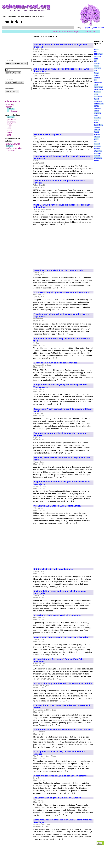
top (99, 843)
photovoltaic (12, 122)
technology (9, 104)
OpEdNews (97, 108)
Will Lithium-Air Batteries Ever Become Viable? (57, 506)
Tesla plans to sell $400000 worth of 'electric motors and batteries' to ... (62, 157)
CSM (95, 61)
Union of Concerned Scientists (97, 146)
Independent (98, 82)
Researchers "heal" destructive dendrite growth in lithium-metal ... (63, 410)
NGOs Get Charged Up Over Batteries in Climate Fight (61, 292)
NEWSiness (98, 96)
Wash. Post (97, 151)
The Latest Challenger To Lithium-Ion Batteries (57, 798)
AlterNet (96, 49)
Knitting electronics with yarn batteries (53, 569)
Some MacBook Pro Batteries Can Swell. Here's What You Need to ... (62, 821)
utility (10, 130)
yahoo (94, 28)
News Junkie (98, 101)
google (87, 28)
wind (9, 135)
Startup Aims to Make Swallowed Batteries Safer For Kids (62, 729)
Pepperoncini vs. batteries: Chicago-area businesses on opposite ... (61, 482)
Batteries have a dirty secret (47, 134)
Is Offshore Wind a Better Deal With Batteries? (57, 615)
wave (10, 132)
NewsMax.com (98, 104)
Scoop (96, 122)
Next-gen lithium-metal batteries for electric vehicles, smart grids (60, 592)
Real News (97, 118)
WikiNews (97, 156)
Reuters (96, 120)
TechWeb (97, 130)
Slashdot (97, 127)
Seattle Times (98, 125)
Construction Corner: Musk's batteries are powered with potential (61, 706)
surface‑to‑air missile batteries (14, 149)
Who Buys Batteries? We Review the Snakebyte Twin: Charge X (60, 45)
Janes (96, 85)
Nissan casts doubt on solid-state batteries (55, 363)
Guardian (97, 77)
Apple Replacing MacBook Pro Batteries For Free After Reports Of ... (61, 70)
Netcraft (96, 99)
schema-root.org (13, 101)
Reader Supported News (97, 113)
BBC (95, 51)
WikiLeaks (97, 153)
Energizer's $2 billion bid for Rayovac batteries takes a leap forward (61, 315)
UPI (95, 141)
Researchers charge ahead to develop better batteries (60, 637)
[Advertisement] (56, 110)
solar (10, 126)
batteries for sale (13, 144)
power (10, 124)
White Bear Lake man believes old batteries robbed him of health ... (61, 206)
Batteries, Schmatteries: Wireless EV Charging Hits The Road (61, 458)
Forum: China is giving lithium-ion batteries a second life (62, 683)
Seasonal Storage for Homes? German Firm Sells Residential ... (58, 660)
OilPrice (96, 106)
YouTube (101, 28)
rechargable (13, 111)
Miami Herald (98, 89)
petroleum (12, 120)
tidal (9, 128)
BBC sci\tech (98, 54)
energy (9, 107)
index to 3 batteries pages (66, 31)
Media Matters (98, 87)
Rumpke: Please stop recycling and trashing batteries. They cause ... (61, 386)
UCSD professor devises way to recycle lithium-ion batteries (59, 752)
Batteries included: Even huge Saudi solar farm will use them (61, 339)
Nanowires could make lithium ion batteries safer (58, 270)
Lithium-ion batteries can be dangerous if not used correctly (59, 182)
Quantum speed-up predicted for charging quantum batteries (59, 434)
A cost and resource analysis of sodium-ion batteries (60, 776)
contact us (90, 31)
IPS (95, 80)
